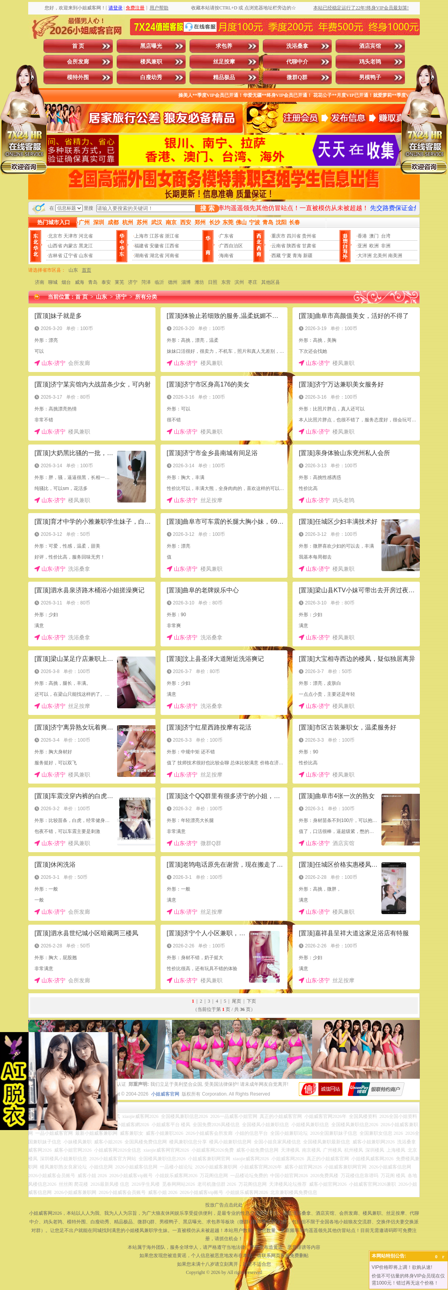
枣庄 (252, 282)
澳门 (374, 236)
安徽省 (157, 246)
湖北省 (157, 255)
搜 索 (207, 208)
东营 (226, 282)
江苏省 (157, 236)
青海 (297, 255)
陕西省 (294, 246)
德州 (172, 282)
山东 (73, 270)
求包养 (224, 46)
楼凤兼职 (151, 62)
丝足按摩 (224, 62)
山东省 (86, 255)
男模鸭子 (370, 77)
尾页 (236, 1001)
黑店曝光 (151, 46)
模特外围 (78, 77)
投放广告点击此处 (224, 1205)
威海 (79, 282)
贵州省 (309, 236)
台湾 (385, 236)
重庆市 (278, 236)
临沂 (159, 282)
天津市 (70, 236)
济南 (39, 282)
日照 (212, 282)
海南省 (226, 255)
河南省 (172, 255)
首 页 (78, 46)
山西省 (55, 246)
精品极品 (224, 77)
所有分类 (146, 297)
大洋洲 (365, 255)
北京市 (55, 236)
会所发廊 (78, 62)
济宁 (132, 282)
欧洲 (374, 246)
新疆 (308, 255)
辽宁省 (70, 255)
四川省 (294, 236)
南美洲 (395, 255)
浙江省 (172, 236)
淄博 (186, 282)
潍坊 (199, 282)
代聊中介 (297, 62)
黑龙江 (86, 246)
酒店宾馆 (370, 46)
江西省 (172, 246)
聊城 (53, 282)
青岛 (93, 282)
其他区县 (270, 282)
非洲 (385, 246)
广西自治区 (231, 246)
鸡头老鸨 (370, 62)
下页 (251, 1001)
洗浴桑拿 (297, 46)
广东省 (226, 236)
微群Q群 (297, 77)
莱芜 (119, 282)
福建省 (141, 246)
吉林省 (55, 255)
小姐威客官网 (165, 1094)
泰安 (106, 282)
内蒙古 (70, 246)
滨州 (239, 282)
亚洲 (362, 246)
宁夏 (286, 255)
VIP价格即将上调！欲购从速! (402, 1267)
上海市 (141, 236)
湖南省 (141, 255)
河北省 (86, 236)
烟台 (66, 282)
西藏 (276, 255)
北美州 (380, 255)
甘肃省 (309, 246)
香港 (362, 236)
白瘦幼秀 (151, 77)
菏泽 (146, 282)
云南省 (278, 246)
